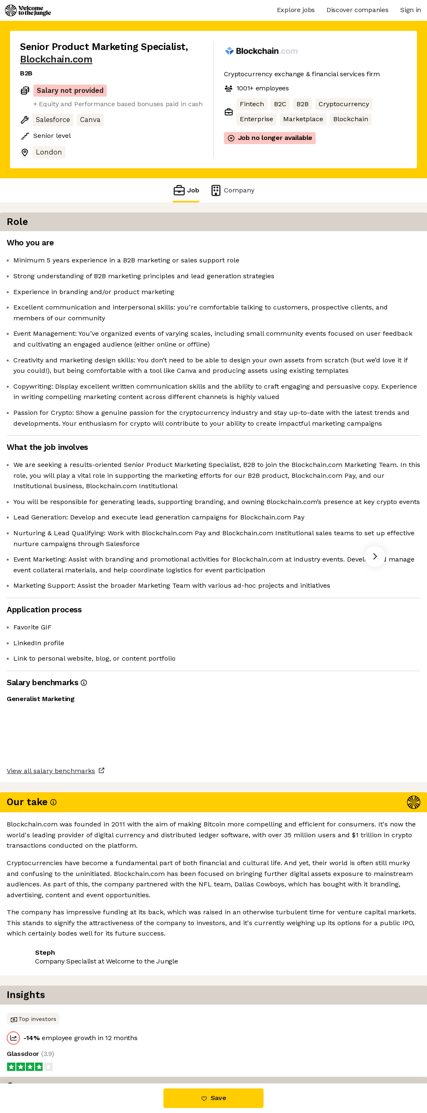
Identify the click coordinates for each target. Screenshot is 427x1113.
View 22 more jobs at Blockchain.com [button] (138, 1048)
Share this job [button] (43, 1048)
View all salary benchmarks (61, 1016)
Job (186, 190)
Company (231, 190)
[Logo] (28, 10)
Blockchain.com (56, 59)
